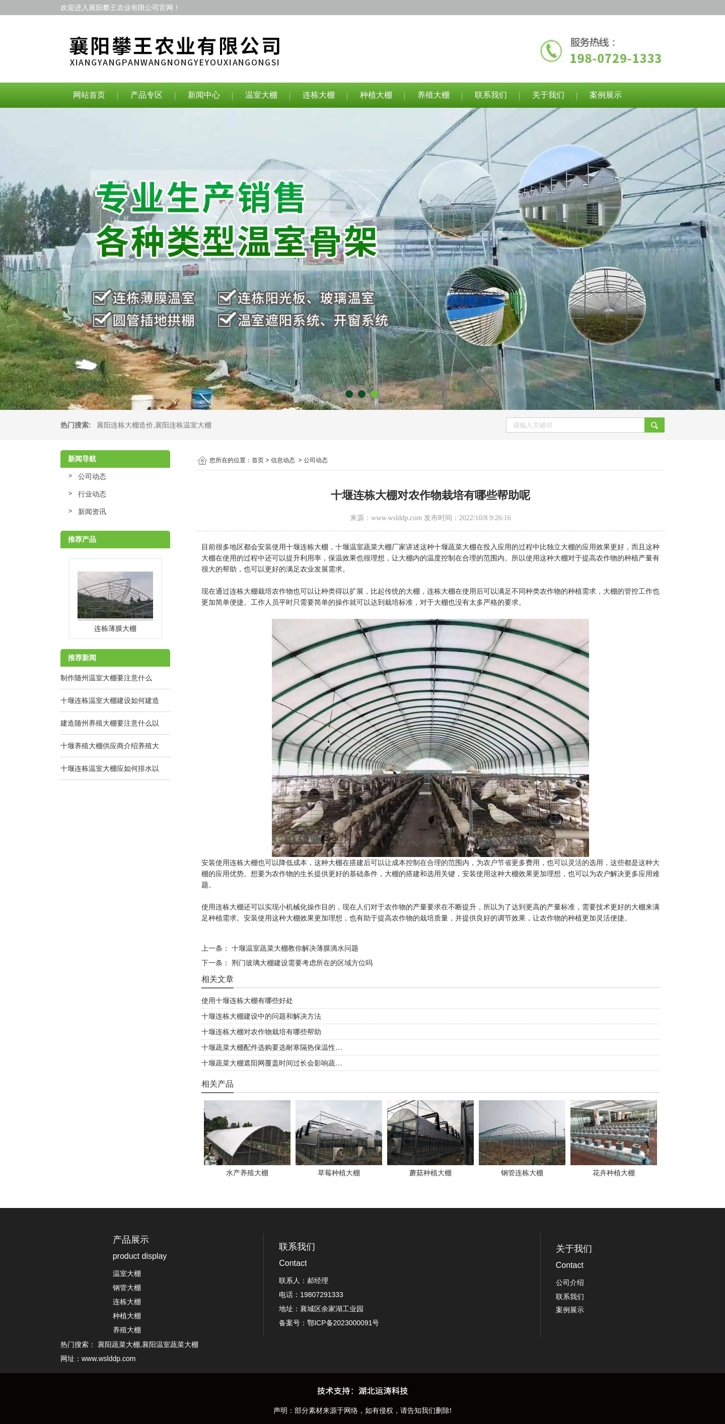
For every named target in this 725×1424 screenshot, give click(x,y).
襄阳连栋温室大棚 (183, 425)
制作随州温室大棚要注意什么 (106, 678)
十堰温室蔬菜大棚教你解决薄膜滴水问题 (294, 948)
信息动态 (283, 460)
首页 (258, 460)
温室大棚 (261, 95)
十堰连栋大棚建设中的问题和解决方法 (261, 1016)
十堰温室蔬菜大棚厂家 (370, 547)
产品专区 (146, 95)
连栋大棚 (319, 95)
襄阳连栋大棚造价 (125, 425)
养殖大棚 (433, 95)
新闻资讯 (92, 512)
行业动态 (92, 494)
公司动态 (92, 476)
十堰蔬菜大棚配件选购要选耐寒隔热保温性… (271, 1047)
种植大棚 (376, 95)
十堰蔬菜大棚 (455, 547)
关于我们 (548, 95)
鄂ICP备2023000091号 (343, 1323)
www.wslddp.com (396, 518)
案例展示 (606, 95)
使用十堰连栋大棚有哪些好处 (247, 1000)
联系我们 (491, 95)
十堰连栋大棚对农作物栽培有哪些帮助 (261, 1032)
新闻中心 (204, 95)
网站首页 (89, 95)
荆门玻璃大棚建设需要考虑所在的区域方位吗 (301, 963)
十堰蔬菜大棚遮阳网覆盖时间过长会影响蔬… (271, 1063)
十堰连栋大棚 (307, 547)
